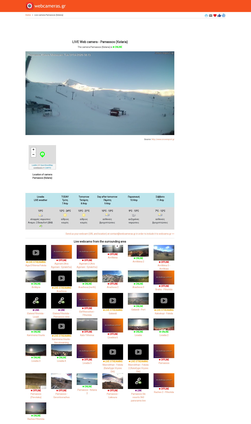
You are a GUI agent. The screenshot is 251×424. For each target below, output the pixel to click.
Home (28, 15)
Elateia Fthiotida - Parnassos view (61, 308)
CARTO (48, 168)
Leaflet (34, 165)
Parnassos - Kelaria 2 (87, 386)
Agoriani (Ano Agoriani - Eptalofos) (61, 259)
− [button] (33, 154)
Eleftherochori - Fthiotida (87, 307)
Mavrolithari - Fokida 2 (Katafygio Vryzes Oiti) (138, 362)
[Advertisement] (99, 28)
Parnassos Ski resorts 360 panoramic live (138, 391)
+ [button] (33, 150)
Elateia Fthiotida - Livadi (35, 308)
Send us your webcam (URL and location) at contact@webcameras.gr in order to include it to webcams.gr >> (120, 233)
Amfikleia (112, 253)
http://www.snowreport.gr (163, 139)
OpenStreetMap (46, 165)
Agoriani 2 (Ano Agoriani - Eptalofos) (87, 259)
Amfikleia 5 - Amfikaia (164, 260)
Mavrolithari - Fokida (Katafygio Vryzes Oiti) (112, 362)
